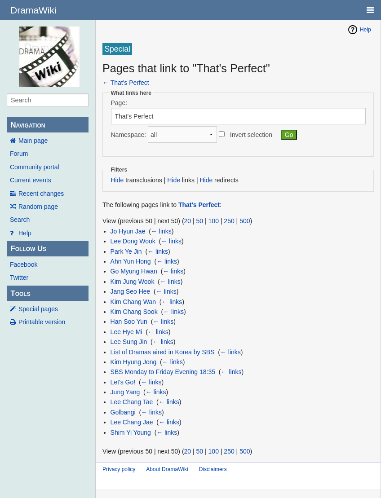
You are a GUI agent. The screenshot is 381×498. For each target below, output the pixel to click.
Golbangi (123, 412)
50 (200, 221)
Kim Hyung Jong (134, 362)
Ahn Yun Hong (131, 261)
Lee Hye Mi (126, 331)
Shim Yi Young (131, 432)
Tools (20, 293)
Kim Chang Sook (134, 311)
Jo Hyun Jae (128, 231)
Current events (30, 180)
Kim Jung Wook (133, 281)
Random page (38, 206)
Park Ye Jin (126, 251)
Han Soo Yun (129, 321)
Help (24, 233)
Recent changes (41, 193)
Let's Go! (123, 382)
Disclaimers (213, 469)
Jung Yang (125, 392)
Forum (19, 153)
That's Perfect (130, 82)
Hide (117, 180)
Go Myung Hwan (134, 271)
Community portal (34, 167)
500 (244, 221)
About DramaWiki (167, 469)
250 (229, 221)
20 (187, 221)
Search (20, 219)
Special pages (38, 309)
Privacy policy (118, 469)
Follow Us (28, 248)
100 (213, 221)
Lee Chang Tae (132, 401)
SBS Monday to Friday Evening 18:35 (163, 371)
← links (161, 231)
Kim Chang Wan (133, 301)
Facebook (23, 264)
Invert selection (251, 134)
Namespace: (128, 134)
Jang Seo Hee (131, 291)
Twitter (19, 277)
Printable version (41, 322)
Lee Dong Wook (133, 241)
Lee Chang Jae (132, 422)
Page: (119, 102)
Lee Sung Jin (129, 341)
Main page (33, 140)
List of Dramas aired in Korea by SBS (163, 352)
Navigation (27, 125)
